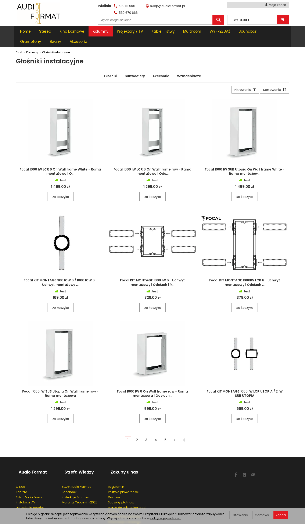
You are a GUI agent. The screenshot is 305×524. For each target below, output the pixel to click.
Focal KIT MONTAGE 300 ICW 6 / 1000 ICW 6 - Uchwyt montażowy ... (60, 273)
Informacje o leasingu (124, 506)
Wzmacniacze (189, 66)
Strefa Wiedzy (76, 460)
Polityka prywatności (123, 476)
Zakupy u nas (122, 460)
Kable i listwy (163, 31)
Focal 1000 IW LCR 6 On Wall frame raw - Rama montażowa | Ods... (152, 162)
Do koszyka (60, 188)
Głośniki (110, 66)
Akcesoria (160, 66)
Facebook (69, 476)
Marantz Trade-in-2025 (79, 487)
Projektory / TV (130, 31)
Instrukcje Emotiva (75, 481)
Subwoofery (135, 66)
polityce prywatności (165, 518)
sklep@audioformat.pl (165, 6)
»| (184, 431)
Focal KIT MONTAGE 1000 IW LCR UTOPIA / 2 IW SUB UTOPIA (245, 384)
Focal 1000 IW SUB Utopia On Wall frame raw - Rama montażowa (60, 384)
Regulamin (116, 471)
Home (25, 31)
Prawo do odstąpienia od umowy (127, 494)
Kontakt (22, 476)
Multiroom (192, 31)
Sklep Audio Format (30, 481)
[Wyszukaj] (218, 20)
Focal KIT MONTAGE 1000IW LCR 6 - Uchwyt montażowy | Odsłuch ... (244, 273)
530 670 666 (126, 12)
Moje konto (275, 5)
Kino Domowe (72, 31)
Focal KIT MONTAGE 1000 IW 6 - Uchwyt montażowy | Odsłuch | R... (152, 273)
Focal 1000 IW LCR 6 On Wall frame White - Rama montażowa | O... (60, 162)
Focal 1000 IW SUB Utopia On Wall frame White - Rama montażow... (244, 162)
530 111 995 (124, 6)
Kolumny (100, 31)
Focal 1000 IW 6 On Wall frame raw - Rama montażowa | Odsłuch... (152, 384)
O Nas (20, 471)
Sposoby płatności (121, 487)
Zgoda (281, 515)
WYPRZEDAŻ (220, 31)
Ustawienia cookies (30, 492)
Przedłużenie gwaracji (124, 501)
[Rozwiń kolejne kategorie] (241, 31)
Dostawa (114, 481)
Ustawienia (240, 515)
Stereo (45, 31)
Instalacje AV (25, 487)
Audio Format (30, 460)
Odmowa (262, 515)
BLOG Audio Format (76, 471)
